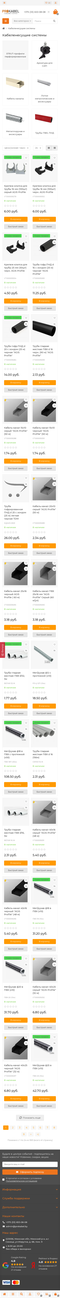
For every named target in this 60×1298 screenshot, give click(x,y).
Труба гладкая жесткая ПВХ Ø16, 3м (14, 832)
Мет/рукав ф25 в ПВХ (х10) (42, 1067)
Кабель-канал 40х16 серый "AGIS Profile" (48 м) (44, 832)
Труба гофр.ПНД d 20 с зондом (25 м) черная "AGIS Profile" (14, 351)
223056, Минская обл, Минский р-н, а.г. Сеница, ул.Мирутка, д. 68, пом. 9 (27, 1240)
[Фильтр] (2, 650)
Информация (30, 1189)
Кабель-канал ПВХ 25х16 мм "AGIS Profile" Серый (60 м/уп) (43, 596)
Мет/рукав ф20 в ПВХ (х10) (13, 988)
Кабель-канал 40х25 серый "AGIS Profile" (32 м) (44, 989)
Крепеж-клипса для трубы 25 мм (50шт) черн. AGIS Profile (15, 267)
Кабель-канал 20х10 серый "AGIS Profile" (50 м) (44, 509)
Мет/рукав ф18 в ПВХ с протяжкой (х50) (14, 754)
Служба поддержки (30, 1198)
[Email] (30, 1164)
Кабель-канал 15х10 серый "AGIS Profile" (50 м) (15, 430)
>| (38, 1134)
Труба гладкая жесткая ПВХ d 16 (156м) (43, 754)
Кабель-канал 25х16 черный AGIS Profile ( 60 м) (15, 594)
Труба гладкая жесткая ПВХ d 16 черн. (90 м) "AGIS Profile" (43, 351)
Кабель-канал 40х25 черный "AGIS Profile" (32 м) (15, 1068)
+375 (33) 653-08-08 (16, 1222)
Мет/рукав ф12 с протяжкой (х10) (42, 674)
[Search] (45, 21)
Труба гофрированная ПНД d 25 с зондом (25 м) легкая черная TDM (15, 512)
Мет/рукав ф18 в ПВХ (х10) (42, 910)
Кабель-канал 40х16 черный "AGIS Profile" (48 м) (15, 911)
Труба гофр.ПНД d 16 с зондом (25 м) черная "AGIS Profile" (43, 269)
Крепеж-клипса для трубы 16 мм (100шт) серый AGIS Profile (15, 189)
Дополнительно (30, 1207)
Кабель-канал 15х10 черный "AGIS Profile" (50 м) (44, 430)
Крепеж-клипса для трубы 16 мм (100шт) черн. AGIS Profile (44, 189)
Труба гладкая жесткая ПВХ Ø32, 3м (14, 675)
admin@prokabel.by (16, 1226)
